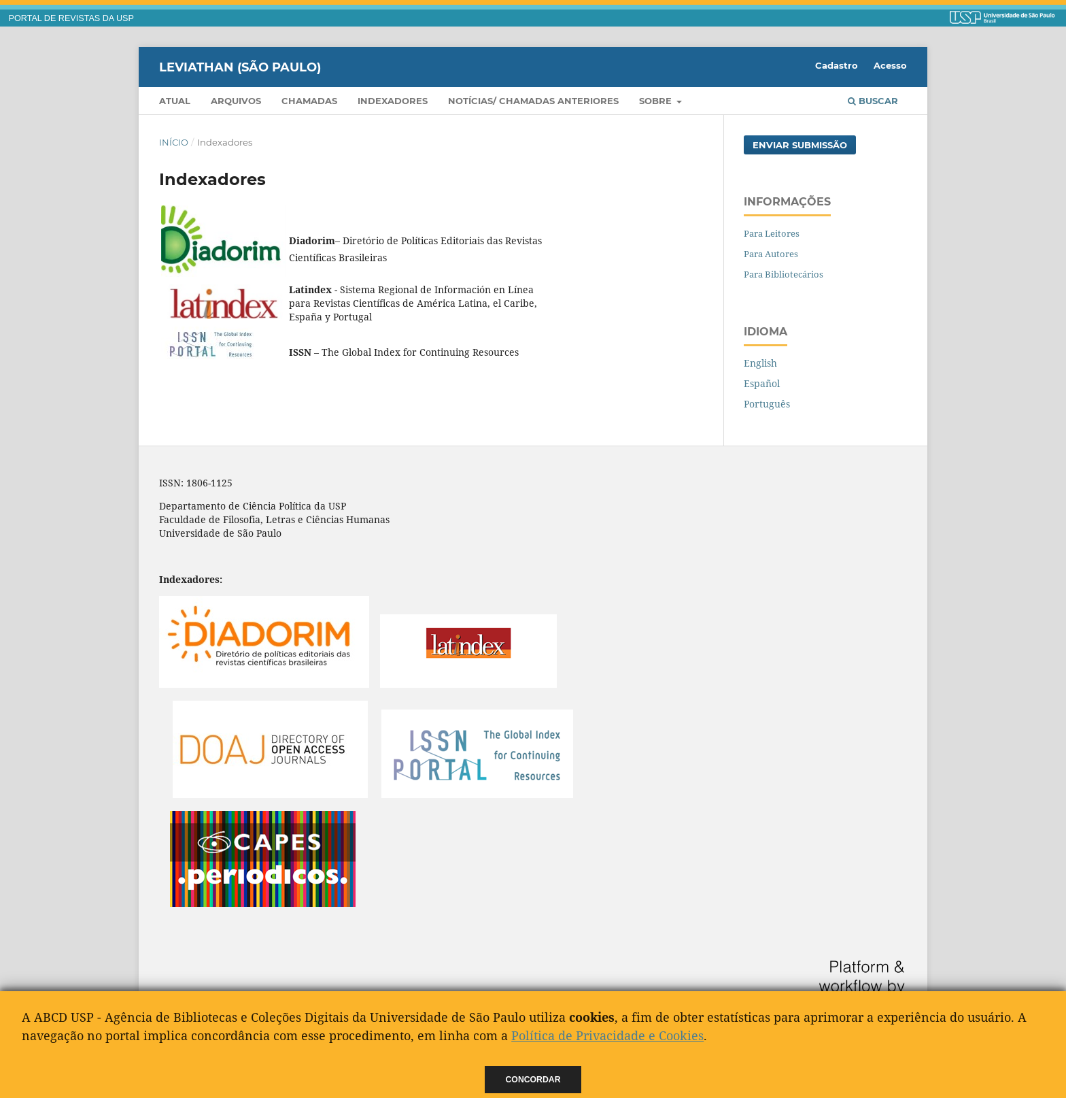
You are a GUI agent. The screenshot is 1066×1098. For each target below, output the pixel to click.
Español (762, 383)
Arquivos (236, 100)
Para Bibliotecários (783, 274)
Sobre (656, 100)
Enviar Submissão (800, 144)
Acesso (890, 65)
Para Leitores (772, 233)
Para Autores (771, 254)
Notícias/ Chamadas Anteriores (533, 100)
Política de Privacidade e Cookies (607, 1035)
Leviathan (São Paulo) (240, 66)
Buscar (873, 100)
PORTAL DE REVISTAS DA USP (71, 18)
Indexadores (393, 100)
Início (173, 142)
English (760, 362)
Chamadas (309, 100)
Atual (174, 100)
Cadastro (836, 65)
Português (767, 403)
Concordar (533, 1079)
